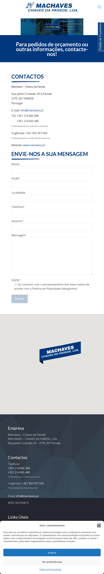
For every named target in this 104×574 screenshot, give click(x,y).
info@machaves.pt (31, 110)
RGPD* (52, 285)
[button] (99, 525)
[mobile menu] (99, 7)
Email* (52, 182)
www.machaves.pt (34, 145)
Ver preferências (52, 561)
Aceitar (52, 552)
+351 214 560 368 (27, 116)
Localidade (52, 196)
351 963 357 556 (34, 483)
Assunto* (52, 224)
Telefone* (52, 210)
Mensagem (52, 254)
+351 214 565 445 (28, 121)
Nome (52, 167)
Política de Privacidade (50, 569)
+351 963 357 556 (36, 133)
